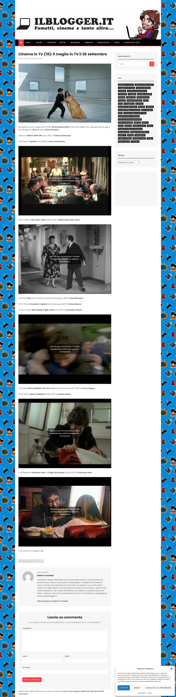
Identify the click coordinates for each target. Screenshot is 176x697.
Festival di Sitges (134, 100)
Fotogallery (129, 104)
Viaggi (117, 42)
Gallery (40, 42)
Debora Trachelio (24, 58)
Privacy (149, 693)
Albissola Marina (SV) (144, 85)
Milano (145, 122)
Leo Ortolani (147, 110)
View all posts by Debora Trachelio (52, 601)
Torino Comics (125, 138)
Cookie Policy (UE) (131, 42)
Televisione (140, 135)
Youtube (135, 141)
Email (67, 656)
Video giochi (124, 141)
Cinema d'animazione (137, 91)
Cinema (122, 91)
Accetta (123, 688)
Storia (130, 135)
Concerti (122, 94)
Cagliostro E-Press (126, 88)
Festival (122, 100)
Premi (150, 126)
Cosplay (131, 94)
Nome (25, 656)
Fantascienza (143, 97)
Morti (121, 126)
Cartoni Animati (143, 88)
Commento (27, 628)
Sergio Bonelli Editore (139, 132)
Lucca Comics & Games (129, 116)
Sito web (26, 667)
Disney (121, 97)
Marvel (137, 122)
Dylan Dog (131, 97)
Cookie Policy (141, 693)
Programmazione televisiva (31, 561)
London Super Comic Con (135, 113)
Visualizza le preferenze (158, 688)
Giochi (141, 107)
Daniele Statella (144, 94)
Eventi (29, 42)
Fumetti (139, 104)
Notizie (63, 42)
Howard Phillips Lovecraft (129, 110)
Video (149, 138)
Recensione (124, 132)
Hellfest (149, 107)
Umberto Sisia (139, 138)
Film (120, 104)
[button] (171, 669)
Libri (120, 113)
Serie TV (122, 135)
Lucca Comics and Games (130, 119)
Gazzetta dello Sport (128, 107)
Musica (128, 126)
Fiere (146, 100)
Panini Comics (139, 126)
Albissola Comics (126, 85)
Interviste (51, 42)
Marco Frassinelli (125, 122)
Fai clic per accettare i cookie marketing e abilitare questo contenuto (65, 180)
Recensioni (76, 42)
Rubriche (90, 42)
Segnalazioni (105, 42)
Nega (137, 688)
